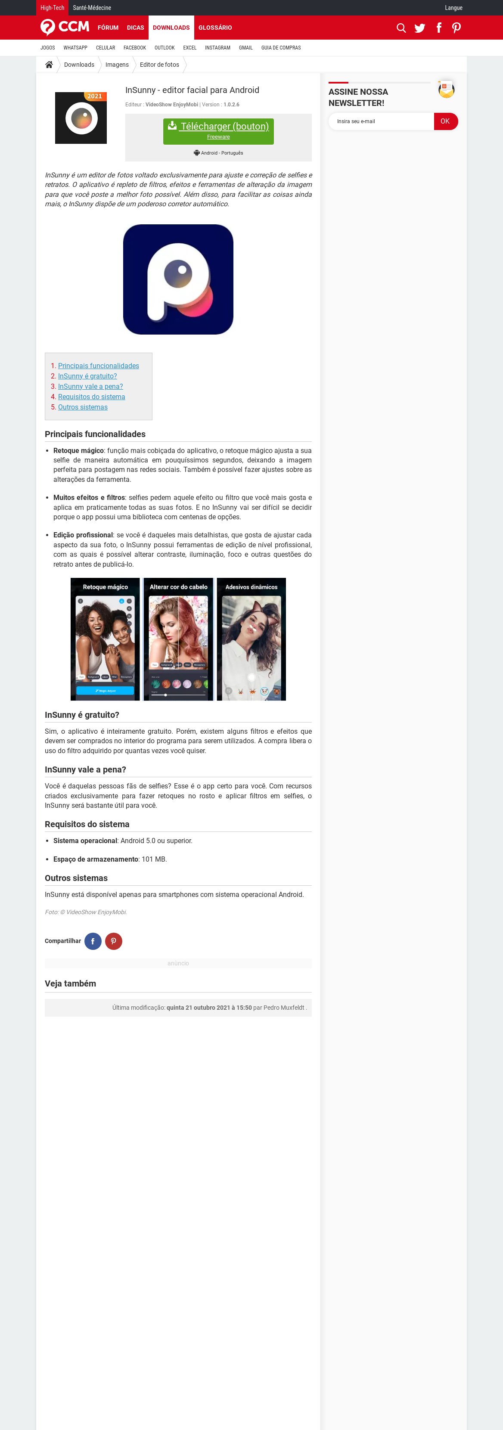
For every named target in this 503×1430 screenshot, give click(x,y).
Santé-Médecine (92, 7)
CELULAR (105, 48)
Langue (454, 7)
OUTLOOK (165, 48)
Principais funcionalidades (98, 366)
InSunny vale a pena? (90, 386)
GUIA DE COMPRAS (281, 48)
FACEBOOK (135, 48)
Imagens (117, 64)
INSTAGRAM (217, 48)
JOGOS (47, 48)
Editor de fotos (159, 64)
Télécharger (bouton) (218, 130)
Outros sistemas (83, 407)
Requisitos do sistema (91, 397)
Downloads (171, 27)
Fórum (108, 27)
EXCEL (189, 48)
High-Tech (52, 7)
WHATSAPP (75, 48)
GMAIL (246, 48)
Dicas (135, 27)
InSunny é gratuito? (87, 376)
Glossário (215, 27)
